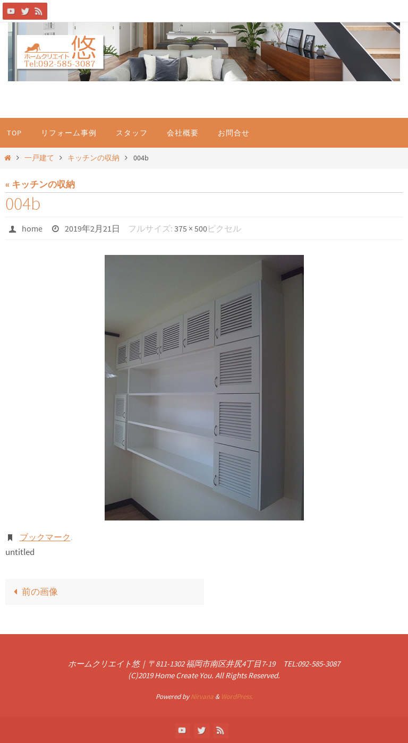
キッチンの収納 (93, 158)
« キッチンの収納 (40, 184)
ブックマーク (45, 537)
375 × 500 (190, 228)
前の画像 (33, 591)
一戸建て (39, 158)
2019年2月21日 (92, 228)
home (32, 228)
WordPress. (237, 696)
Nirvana (202, 696)
